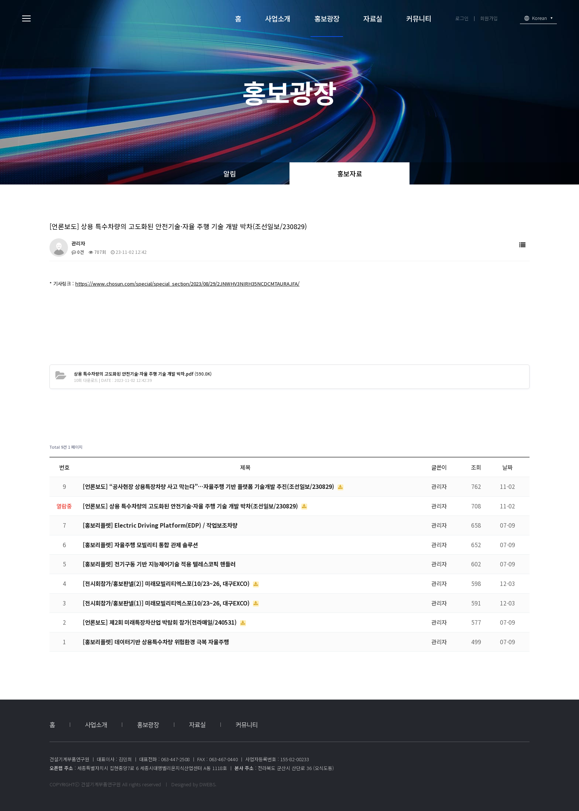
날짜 (507, 467)
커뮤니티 (418, 18)
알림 (229, 173)
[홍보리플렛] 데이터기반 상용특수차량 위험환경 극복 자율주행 (156, 642)
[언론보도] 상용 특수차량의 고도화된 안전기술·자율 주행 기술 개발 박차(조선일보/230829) (191, 506)
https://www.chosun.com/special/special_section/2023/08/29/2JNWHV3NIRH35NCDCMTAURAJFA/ (187, 283)
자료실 (372, 18)
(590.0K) (143, 373)
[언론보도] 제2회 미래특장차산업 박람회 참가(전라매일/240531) (160, 622)
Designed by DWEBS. (193, 784)
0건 (78, 252)
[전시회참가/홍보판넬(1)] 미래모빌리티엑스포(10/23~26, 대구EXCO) (167, 603)
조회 (476, 467)
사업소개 (277, 18)
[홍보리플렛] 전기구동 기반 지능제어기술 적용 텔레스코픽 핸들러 (159, 564)
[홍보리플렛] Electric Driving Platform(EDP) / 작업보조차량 (160, 525)
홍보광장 (326, 18)
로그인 (462, 18)
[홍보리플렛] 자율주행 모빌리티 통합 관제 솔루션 (140, 545)
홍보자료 (349, 173)
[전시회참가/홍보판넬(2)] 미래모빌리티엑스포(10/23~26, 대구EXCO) (167, 583)
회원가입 (489, 18)
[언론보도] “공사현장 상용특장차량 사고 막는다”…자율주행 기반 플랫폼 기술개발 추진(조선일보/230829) (209, 486)
